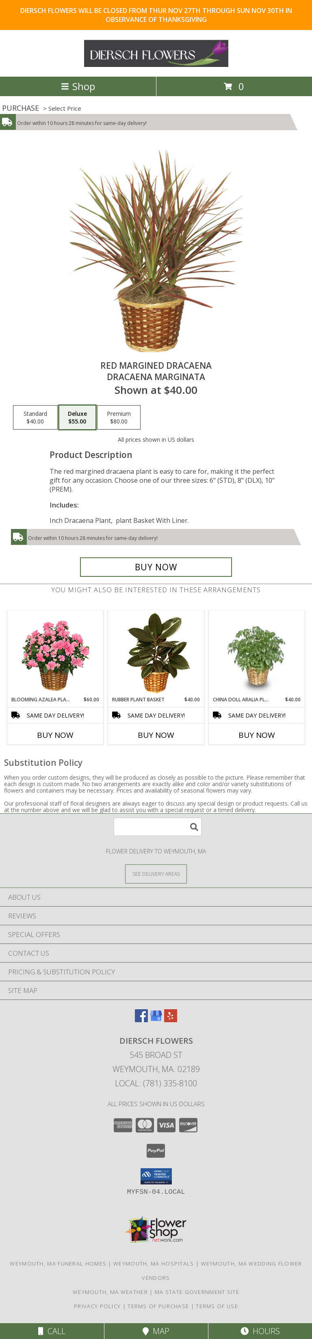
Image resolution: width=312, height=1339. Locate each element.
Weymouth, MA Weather (110, 1292)
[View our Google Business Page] (156, 1019)
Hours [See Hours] (260, 1331)
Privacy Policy (97, 1306)
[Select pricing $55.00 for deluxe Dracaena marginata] (77, 417)
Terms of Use (217, 1306)
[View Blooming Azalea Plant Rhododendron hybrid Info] (55, 653)
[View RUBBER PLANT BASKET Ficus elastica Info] (156, 653)
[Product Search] (158, 827)
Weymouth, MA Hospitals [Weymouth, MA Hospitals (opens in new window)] (153, 1263)
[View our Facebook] (141, 1019)
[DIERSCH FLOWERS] (156, 65)
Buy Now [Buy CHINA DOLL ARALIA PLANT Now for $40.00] (256, 735)
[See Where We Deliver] (156, 873)
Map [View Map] (156, 1331)
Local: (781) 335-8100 (156, 1083)
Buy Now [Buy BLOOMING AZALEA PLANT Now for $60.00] (55, 735)
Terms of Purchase (158, 1306)
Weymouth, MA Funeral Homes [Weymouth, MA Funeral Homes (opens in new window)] (58, 1263)
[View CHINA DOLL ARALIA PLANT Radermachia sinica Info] (257, 653)
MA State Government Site (197, 1292)
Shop (78, 86)
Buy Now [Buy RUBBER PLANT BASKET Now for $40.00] (156, 735)
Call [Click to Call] (51, 1331)
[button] (156, 1176)
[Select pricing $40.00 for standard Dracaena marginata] (35, 417)
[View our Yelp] (170, 1019)
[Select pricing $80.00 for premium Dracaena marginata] (119, 417)
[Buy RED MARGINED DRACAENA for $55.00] (156, 567)
